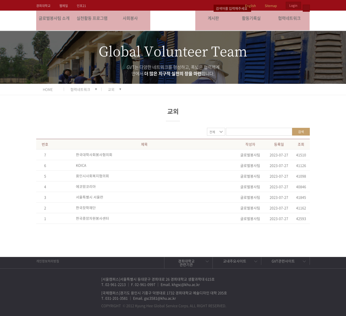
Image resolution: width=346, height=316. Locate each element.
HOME (48, 89)
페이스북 (271, 304)
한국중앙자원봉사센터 (92, 218)
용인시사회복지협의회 (92, 176)
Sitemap (271, 5)
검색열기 (306, 5)
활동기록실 (252, 20)
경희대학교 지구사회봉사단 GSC (173, 20)
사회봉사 (131, 20)
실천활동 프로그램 (93, 20)
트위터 (281, 304)
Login (293, 5)
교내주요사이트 (234, 261)
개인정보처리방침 (47, 261)
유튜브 (301, 304)
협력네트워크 (291, 20)
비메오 (291, 304)
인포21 (81, 5)
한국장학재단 (86, 207)
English (250, 5)
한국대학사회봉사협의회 (94, 154)
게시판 (214, 20)
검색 (301, 131)
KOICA (81, 165)
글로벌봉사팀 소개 (55, 20)
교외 (111, 89)
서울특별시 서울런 (89, 197)
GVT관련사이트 (283, 261)
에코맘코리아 (86, 186)
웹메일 (63, 5)
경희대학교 (43, 5)
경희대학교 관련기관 (186, 262)
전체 (212, 132)
